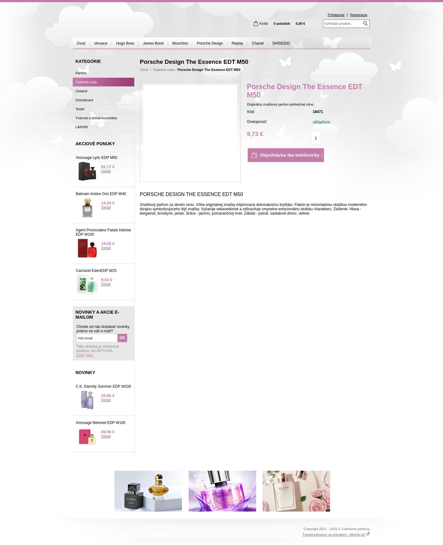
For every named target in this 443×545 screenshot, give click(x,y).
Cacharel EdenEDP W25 (96, 270)
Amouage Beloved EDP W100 (101, 423)
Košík (264, 23)
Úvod (81, 43)
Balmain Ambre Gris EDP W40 (101, 194)
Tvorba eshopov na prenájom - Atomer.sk (336, 534)
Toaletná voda (163, 70)
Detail (106, 171)
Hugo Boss (125, 43)
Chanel (258, 43)
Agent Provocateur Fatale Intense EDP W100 (103, 232)
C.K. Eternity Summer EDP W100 (103, 386)
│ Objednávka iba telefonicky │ (290, 155)
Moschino (180, 43)
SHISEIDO (281, 43)
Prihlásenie (336, 15)
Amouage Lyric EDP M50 (96, 157)
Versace (100, 43)
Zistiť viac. (85, 355)
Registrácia (358, 15)
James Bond (153, 43)
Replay (237, 43)
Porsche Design (210, 43)
